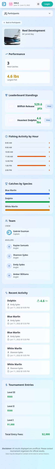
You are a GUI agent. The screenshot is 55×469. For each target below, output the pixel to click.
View (49, 106)
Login (47, 4)
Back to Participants (12, 22)
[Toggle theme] (38, 4)
